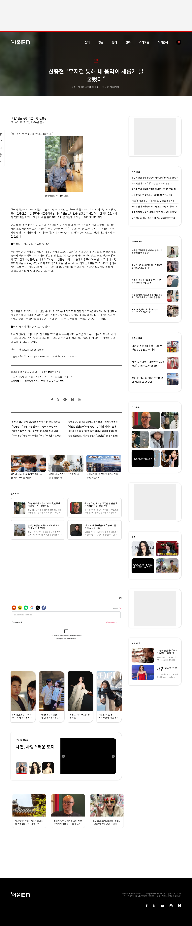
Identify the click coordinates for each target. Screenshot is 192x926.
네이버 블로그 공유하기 (72, 399)
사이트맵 (172, 893)
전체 (87, 42)
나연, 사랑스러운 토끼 (35, 747)
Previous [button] (63, 756)
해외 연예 (136, 643)
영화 (128, 42)
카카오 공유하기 (65, 399)
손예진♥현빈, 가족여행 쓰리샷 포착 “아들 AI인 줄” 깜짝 (37, 381)
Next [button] (113, 756)
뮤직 (114, 42)
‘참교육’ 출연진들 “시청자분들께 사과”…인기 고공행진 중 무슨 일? (42, 376)
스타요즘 (144, 42)
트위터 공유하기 (58, 399)
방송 (100, 42)
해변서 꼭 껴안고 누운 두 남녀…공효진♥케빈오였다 (36, 372)
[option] (88, 756)
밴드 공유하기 (79, 399)
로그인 (179, 893)
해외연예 (163, 42)
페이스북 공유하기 (52, 399)
